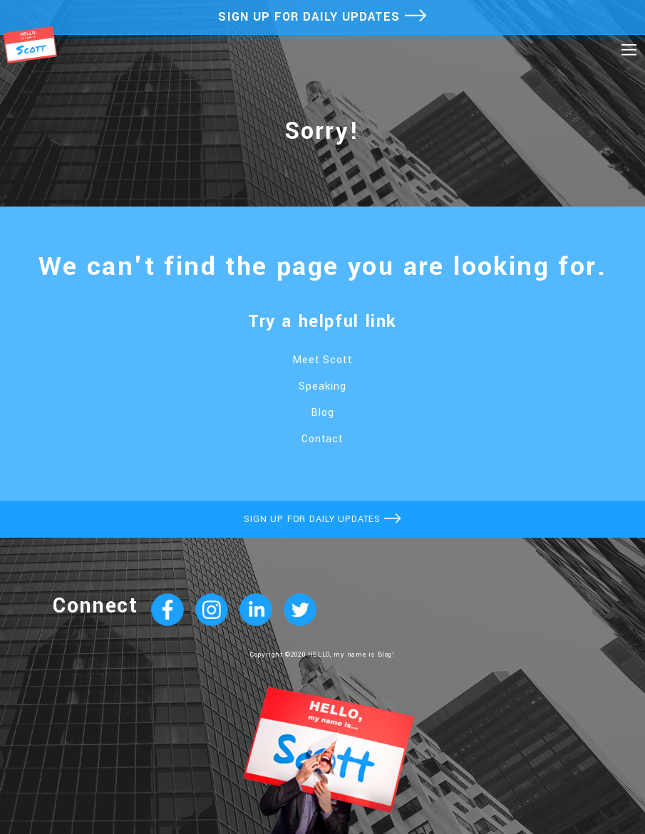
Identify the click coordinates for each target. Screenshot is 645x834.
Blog (322, 412)
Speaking (322, 386)
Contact (322, 439)
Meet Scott (323, 360)
